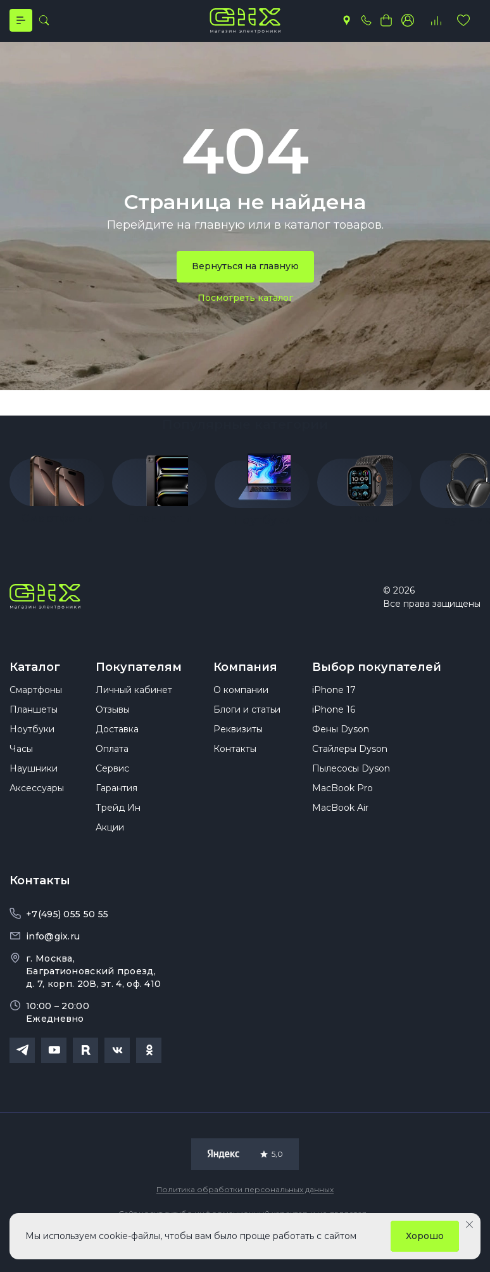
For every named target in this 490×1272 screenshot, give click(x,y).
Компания (245, 672)
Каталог (34, 672)
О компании (240, 705)
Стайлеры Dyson (349, 764)
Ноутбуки (31, 745)
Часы (21, 764)
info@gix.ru (53, 952)
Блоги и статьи (246, 725)
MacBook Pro (342, 804)
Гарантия (116, 804)
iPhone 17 (334, 705)
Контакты (234, 764)
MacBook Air (340, 823)
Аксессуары (36, 804)
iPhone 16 (333, 725)
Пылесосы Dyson (351, 784)
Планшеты (33, 725)
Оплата (112, 764)
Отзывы (113, 725)
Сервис (112, 784)
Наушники (33, 784)
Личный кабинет (134, 705)
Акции (110, 843)
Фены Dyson (340, 745)
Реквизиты (238, 745)
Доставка (117, 745)
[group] (56, 490)
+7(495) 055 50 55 (67, 930)
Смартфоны (35, 705)
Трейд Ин (118, 823)
